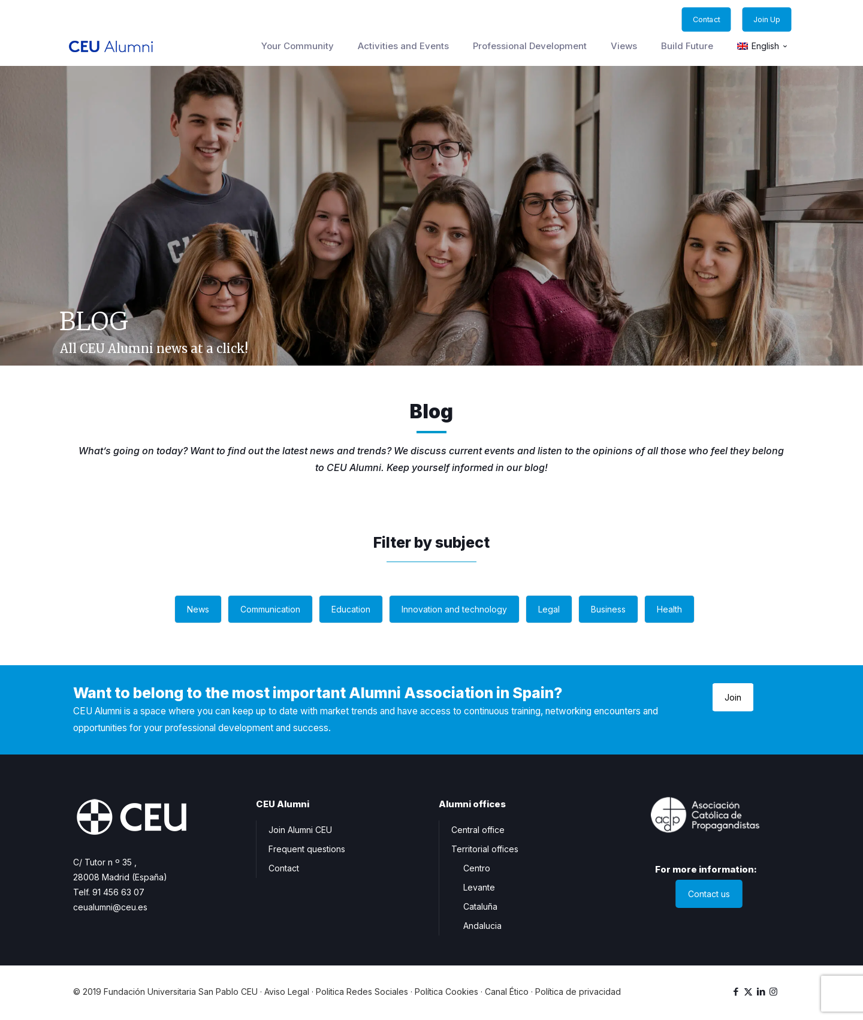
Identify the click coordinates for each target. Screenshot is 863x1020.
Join (733, 697)
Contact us (709, 894)
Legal (549, 609)
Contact (283, 868)
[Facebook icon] (735, 991)
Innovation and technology (454, 609)
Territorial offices (484, 849)
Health (669, 609)
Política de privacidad (578, 991)
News (198, 609)
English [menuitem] (765, 46)
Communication (270, 609)
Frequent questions (306, 849)
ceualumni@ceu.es (110, 907)
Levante (479, 887)
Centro (476, 868)
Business (608, 609)
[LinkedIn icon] (760, 991)
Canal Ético (507, 991)
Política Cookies (446, 991)
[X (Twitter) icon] (748, 991)
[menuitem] (762, 46)
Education (350, 609)
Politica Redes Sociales (362, 991)
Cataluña (480, 906)
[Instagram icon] (773, 991)
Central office (478, 830)
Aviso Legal (286, 991)
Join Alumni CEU (300, 830)
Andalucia (482, 926)
